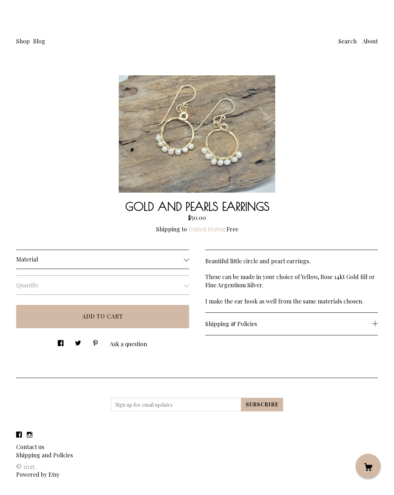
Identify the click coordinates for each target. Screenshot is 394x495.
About (370, 41)
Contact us (30, 447)
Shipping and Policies (44, 455)
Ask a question (128, 344)
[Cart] (368, 466)
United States (206, 229)
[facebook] (19, 434)
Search (347, 41)
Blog (39, 41)
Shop (23, 41)
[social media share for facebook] (61, 341)
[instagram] (29, 434)
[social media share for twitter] (78, 341)
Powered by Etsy (38, 474)
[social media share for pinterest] (95, 341)
